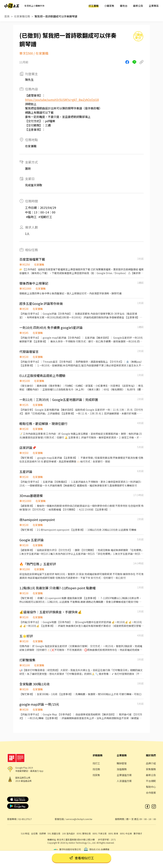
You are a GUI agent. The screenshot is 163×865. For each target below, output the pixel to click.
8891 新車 (113, 833)
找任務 (96, 769)
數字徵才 (138, 833)
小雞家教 (109, 5)
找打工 (96, 763)
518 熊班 (25, 833)
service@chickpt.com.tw (79, 819)
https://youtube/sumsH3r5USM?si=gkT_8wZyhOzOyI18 (62, 99)
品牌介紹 (151, 763)
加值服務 (122, 769)
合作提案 (151, 792)
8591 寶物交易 (84, 833)
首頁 (7, 16)
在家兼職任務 (22, 16)
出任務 (34, 833)
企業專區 (154, 5)
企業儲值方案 (124, 775)
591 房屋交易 (54, 833)
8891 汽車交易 (100, 833)
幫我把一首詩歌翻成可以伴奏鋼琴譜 (56, 16)
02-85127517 (25, 819)
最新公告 (138, 5)
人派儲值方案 (124, 781)
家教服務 (151, 769)
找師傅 (42, 833)
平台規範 (151, 781)
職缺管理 (122, 763)
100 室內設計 (68, 833)
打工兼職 (94, 5)
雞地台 (123, 5)
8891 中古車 (126, 833)
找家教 (96, 775)
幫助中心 (151, 787)
